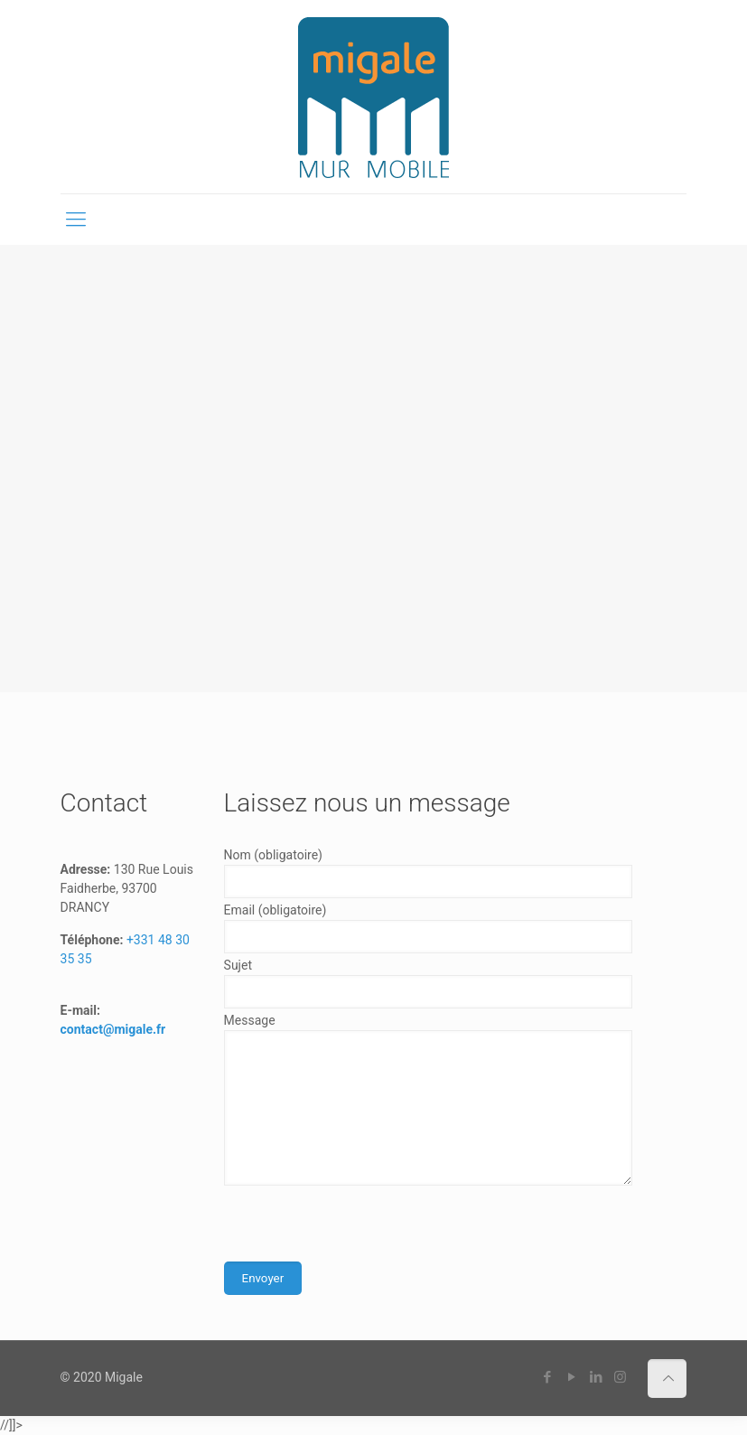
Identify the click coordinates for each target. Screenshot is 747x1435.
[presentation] (361, 1226)
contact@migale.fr (113, 1029)
